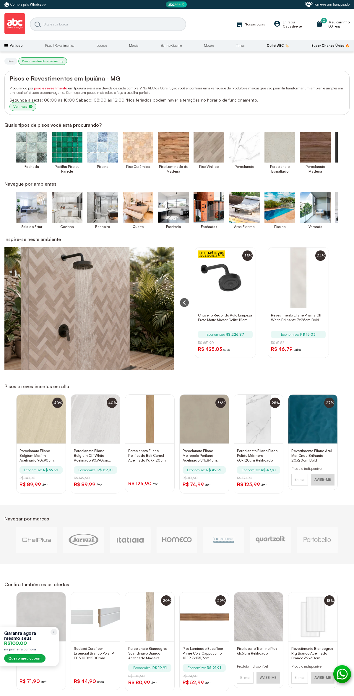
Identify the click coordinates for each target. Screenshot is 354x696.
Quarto (138, 226)
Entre (286, 22)
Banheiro (102, 226)
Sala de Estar (31, 226)
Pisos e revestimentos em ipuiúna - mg (42, 61)
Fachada (32, 166)
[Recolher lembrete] (54, 632)
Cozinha (67, 226)
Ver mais (23, 106)
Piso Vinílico (209, 166)
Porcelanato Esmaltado (280, 168)
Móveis (209, 46)
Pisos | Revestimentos (59, 46)
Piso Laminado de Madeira (173, 168)
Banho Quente (171, 46)
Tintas (240, 46)
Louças (102, 46)
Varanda (315, 226)
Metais (133, 46)
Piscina (102, 166)
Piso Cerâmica (138, 166)
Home (11, 61)
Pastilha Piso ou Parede (67, 168)
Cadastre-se (292, 26)
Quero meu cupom (24, 658)
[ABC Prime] (177, 4)
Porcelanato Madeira (315, 168)
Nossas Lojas (250, 24)
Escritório (173, 226)
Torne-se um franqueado (327, 4)
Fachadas (209, 226)
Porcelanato (244, 166)
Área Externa (244, 226)
